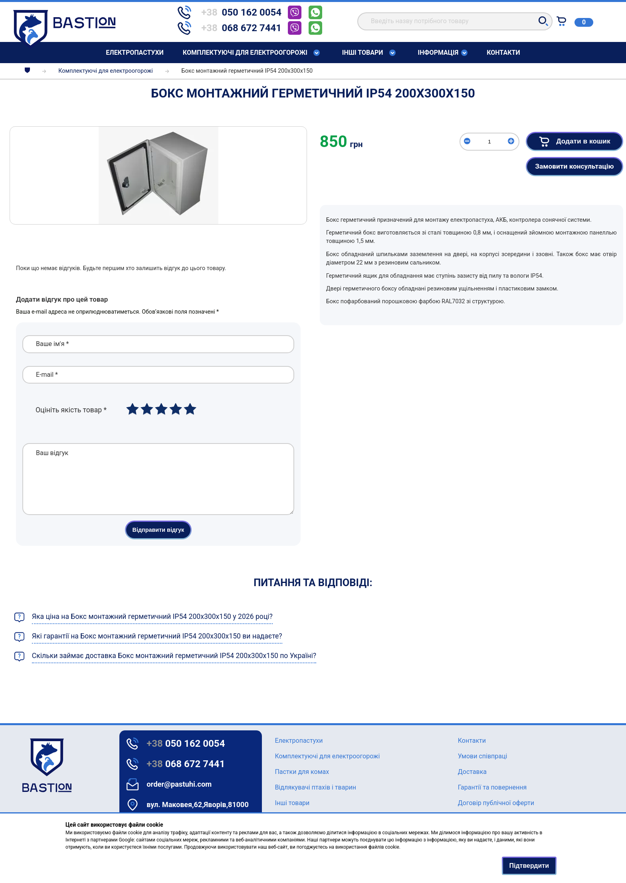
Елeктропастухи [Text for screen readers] (134, 52)
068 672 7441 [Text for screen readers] (186, 764)
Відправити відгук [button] (158, 542)
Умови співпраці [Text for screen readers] (482, 756)
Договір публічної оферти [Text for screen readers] (496, 803)
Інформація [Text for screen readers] (438, 52)
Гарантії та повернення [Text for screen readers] (492, 787)
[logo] (25, 765)
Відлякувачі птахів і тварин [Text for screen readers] (315, 787)
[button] (543, 21)
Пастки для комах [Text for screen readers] (302, 772)
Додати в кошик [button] (573, 142)
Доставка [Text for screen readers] (472, 772)
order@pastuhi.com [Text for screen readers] (179, 784)
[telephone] (233, 12)
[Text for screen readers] (64, 47)
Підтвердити (529, 865)
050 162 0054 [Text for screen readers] (186, 743)
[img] (158, 175)
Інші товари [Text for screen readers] (362, 52)
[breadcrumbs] (27, 71)
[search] (455, 21)
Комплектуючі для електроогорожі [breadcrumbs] (105, 71)
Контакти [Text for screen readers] (503, 52)
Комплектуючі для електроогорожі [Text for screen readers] (245, 52)
